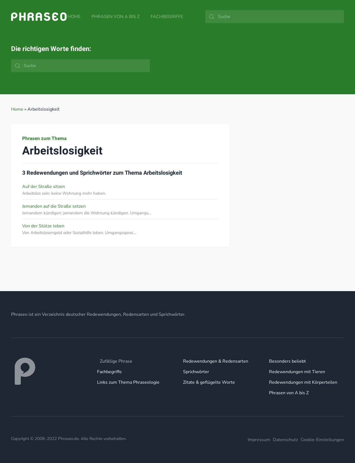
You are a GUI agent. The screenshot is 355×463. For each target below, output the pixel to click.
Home (73, 17)
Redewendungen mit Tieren (297, 372)
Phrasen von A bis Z (116, 17)
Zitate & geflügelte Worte (209, 382)
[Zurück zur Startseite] (39, 17)
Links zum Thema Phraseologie (128, 382)
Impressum (259, 440)
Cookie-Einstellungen (322, 440)
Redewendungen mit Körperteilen (303, 382)
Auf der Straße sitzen (43, 187)
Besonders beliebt (287, 361)
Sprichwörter (196, 372)
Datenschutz (285, 440)
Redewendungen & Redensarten (215, 361)
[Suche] (274, 16)
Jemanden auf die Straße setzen (54, 206)
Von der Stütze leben (43, 226)
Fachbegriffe (167, 17)
